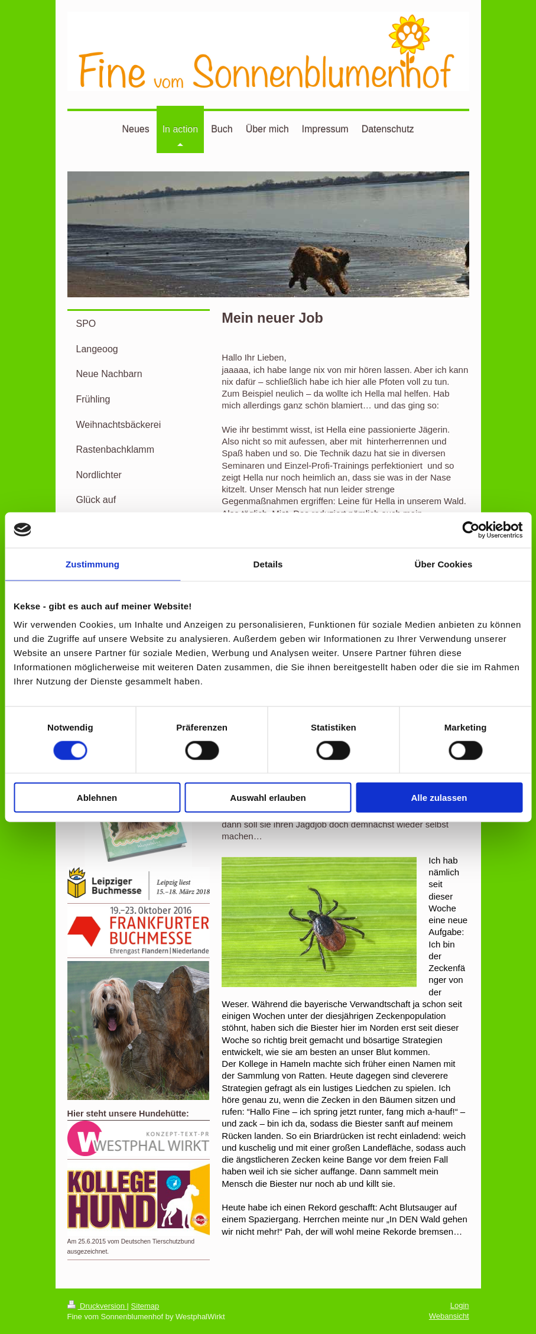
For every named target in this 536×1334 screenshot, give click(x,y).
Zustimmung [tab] (92, 564)
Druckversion (97, 1305)
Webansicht (449, 1316)
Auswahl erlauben (268, 798)
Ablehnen (97, 798)
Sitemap (145, 1305)
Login (459, 1305)
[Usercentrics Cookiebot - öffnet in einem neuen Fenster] (470, 529)
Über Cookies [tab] (444, 564)
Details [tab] (268, 564)
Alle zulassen (439, 798)
